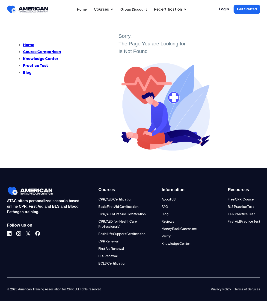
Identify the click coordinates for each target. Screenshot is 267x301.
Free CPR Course (241, 199)
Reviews (168, 221)
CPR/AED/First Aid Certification (122, 214)
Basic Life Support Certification (121, 234)
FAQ (165, 206)
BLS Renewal (108, 256)
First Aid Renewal (111, 248)
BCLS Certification (112, 263)
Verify (166, 236)
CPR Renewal (108, 241)
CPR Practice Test (241, 214)
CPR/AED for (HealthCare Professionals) (117, 223)
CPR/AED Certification (115, 199)
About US (169, 199)
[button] (104, 9)
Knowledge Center (176, 243)
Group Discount (133, 9)
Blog (165, 214)
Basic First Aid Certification (118, 206)
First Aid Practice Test (244, 221)
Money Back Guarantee (179, 229)
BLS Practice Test (241, 206)
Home (82, 9)
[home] (27, 9)
